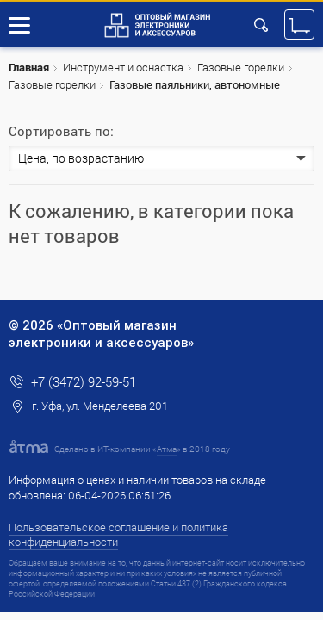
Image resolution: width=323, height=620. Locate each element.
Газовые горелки (240, 67)
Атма (167, 449)
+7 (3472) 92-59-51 (83, 381)
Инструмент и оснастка (123, 67)
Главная (29, 67)
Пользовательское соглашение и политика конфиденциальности (118, 534)
